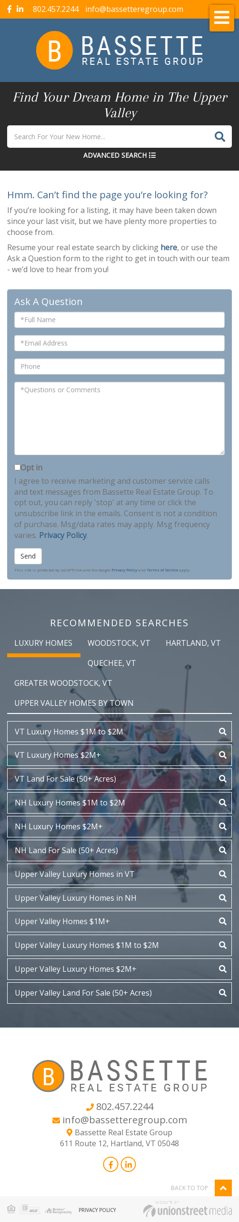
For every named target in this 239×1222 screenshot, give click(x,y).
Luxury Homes (43, 643)
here (168, 247)
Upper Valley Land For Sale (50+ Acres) (83, 993)
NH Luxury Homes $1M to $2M (70, 802)
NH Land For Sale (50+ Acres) (66, 850)
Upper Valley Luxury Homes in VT (75, 874)
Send (28, 555)
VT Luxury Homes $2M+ (58, 755)
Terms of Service (162, 569)
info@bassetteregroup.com (134, 9)
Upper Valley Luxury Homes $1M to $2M (87, 945)
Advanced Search (115, 155)
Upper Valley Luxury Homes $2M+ (76, 969)
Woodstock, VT (119, 643)
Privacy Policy (63, 535)
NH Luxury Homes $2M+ (59, 826)
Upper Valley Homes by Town (74, 703)
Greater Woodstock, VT (63, 683)
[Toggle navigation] (221, 18)
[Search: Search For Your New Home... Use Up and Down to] (107, 136)
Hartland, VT (193, 643)
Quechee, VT (112, 663)
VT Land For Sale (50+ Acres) (65, 779)
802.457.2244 (56, 9)
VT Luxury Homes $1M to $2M (69, 731)
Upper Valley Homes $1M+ (62, 921)
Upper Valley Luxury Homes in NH (76, 898)
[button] (220, 136)
